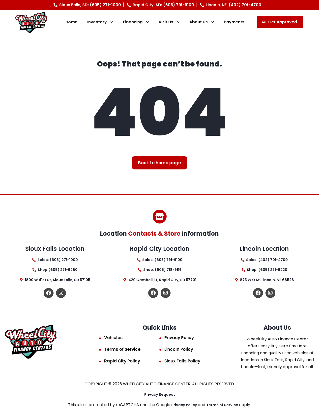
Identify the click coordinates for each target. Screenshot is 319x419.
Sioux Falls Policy (182, 363)
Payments (234, 22)
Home (71, 22)
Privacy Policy (179, 340)
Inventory (97, 22)
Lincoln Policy (178, 351)
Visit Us (166, 22)
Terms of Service (122, 351)
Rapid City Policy (122, 363)
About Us (198, 22)
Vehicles (113, 340)
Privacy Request (159, 396)
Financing (133, 22)
